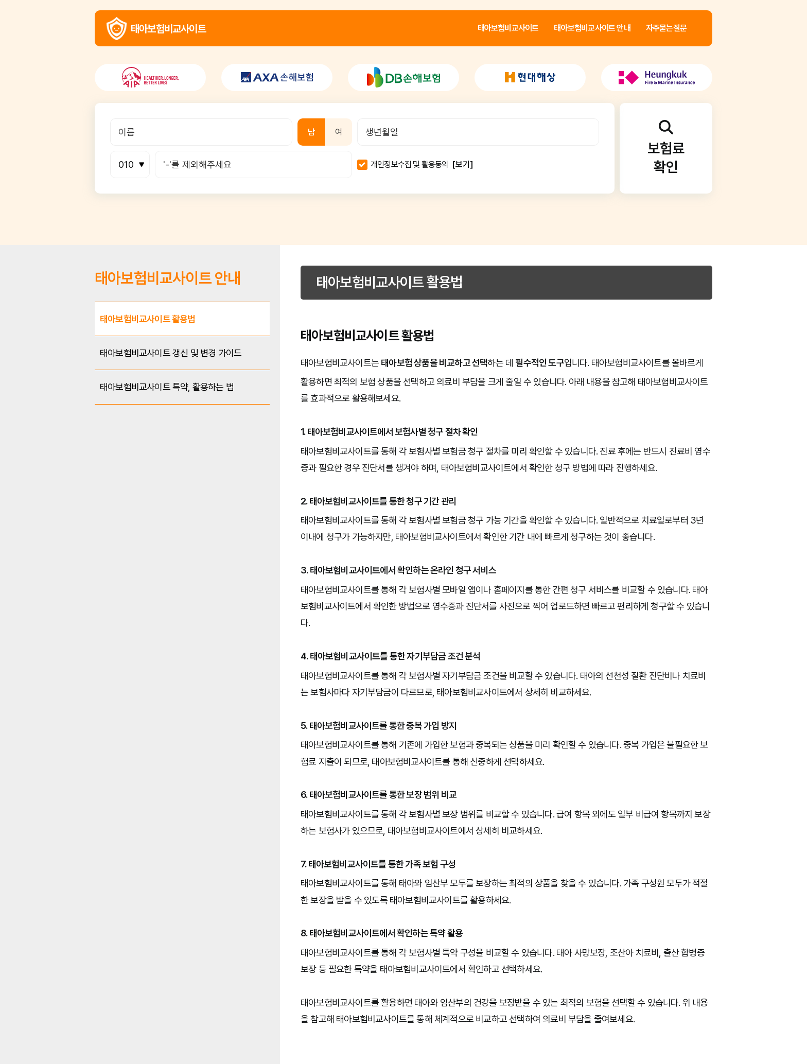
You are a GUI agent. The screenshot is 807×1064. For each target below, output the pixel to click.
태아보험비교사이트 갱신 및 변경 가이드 (170, 352)
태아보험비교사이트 (116, 28)
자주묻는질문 (666, 28)
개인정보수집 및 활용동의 (410, 165)
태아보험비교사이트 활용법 (148, 318)
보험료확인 (666, 148)
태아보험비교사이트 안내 (592, 28)
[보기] (462, 165)
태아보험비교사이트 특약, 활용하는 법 (167, 386)
